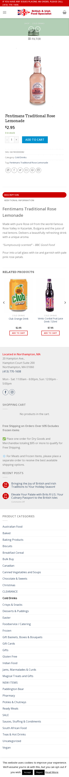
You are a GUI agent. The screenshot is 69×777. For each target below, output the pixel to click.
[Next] (65, 309)
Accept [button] (27, 772)
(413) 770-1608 (12, 371)
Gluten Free (10, 656)
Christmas (9, 585)
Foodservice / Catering (17, 624)
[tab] (34, 195)
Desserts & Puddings (16, 611)
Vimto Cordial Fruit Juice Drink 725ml (50, 320)
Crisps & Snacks (12, 605)
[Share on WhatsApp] (8, 170)
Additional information (19, 200)
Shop (27, 23)
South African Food (15, 728)
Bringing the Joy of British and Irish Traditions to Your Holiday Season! (33, 485)
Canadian (8, 565)
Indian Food (10, 663)
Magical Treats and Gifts (18, 676)
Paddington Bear (13, 689)
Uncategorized (12, 741)
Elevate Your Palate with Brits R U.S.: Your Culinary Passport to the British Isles (37, 496)
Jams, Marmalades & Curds (19, 669)
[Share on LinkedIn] (38, 170)
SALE (6, 715)
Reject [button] (39, 772)
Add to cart (34, 140)
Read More (51, 772)
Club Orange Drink (18, 318)
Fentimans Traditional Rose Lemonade (29, 162)
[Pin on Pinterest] (32, 170)
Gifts (5, 650)
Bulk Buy (8, 559)
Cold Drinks (38, 23)
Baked (6, 533)
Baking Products (13, 540)
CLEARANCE (10, 591)
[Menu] (5, 12)
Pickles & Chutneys (14, 702)
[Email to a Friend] (26, 170)
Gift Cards (9, 643)
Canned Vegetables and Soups (22, 572)
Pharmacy (9, 695)
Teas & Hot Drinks (14, 734)
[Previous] (4, 309)
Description (11, 194)
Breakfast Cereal (13, 553)
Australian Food (12, 526)
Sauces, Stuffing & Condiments (22, 721)
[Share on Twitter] (20, 170)
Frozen (7, 630)
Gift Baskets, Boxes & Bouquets (22, 637)
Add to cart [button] (18, 333)
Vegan (7, 747)
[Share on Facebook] (14, 170)
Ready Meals (10, 708)
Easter (7, 617)
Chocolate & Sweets (15, 578)
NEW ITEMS (10, 682)
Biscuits (7, 546)
